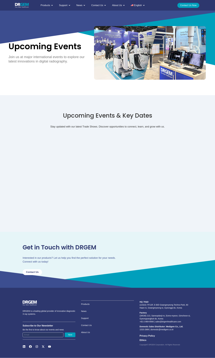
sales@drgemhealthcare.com (168, 322)
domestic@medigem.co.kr (162, 330)
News (84, 313)
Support (85, 322)
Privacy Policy (147, 336)
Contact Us (86, 330)
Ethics (143, 340)
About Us (85, 339)
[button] (47, 5)
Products (85, 305)
